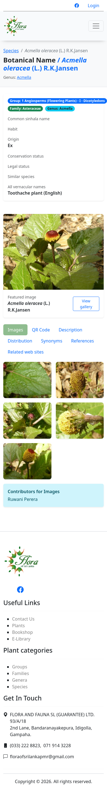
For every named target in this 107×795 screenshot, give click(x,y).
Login (93, 5)
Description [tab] (70, 330)
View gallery (86, 303)
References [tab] (82, 341)
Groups (19, 667)
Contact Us (23, 619)
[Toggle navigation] (96, 26)
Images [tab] (15, 330)
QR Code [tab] (41, 330)
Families (20, 673)
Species (11, 51)
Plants (18, 626)
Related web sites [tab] (26, 352)
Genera (19, 680)
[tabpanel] (53, 432)
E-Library (21, 639)
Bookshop (22, 632)
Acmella (24, 77)
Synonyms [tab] (51, 341)
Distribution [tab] (20, 341)
